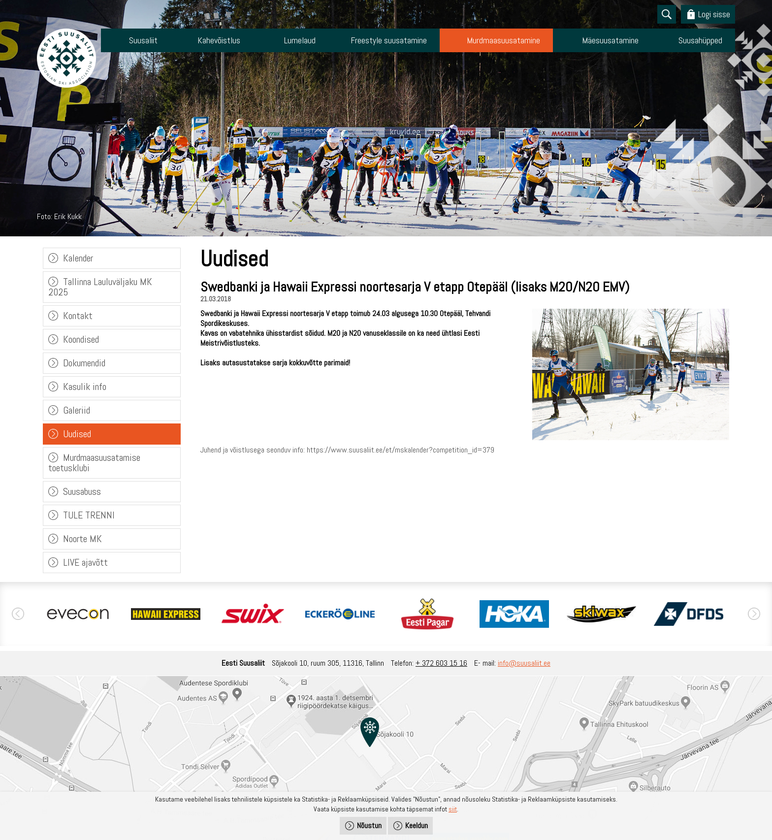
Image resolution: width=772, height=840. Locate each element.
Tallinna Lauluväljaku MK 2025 (100, 286)
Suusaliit (143, 40)
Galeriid (76, 410)
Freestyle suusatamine (389, 40)
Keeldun (416, 825)
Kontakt (78, 315)
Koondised (81, 339)
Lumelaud (300, 40)
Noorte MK (82, 538)
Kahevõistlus (218, 40)
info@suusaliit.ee (524, 663)
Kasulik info (84, 386)
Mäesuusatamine (610, 40)
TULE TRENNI (89, 515)
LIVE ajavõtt (85, 562)
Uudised (77, 433)
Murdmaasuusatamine (503, 40)
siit (453, 809)
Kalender (78, 258)
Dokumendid (84, 362)
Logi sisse (714, 14)
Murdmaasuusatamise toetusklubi (94, 462)
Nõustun (369, 825)
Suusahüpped (700, 40)
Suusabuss (82, 491)
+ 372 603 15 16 (441, 663)
